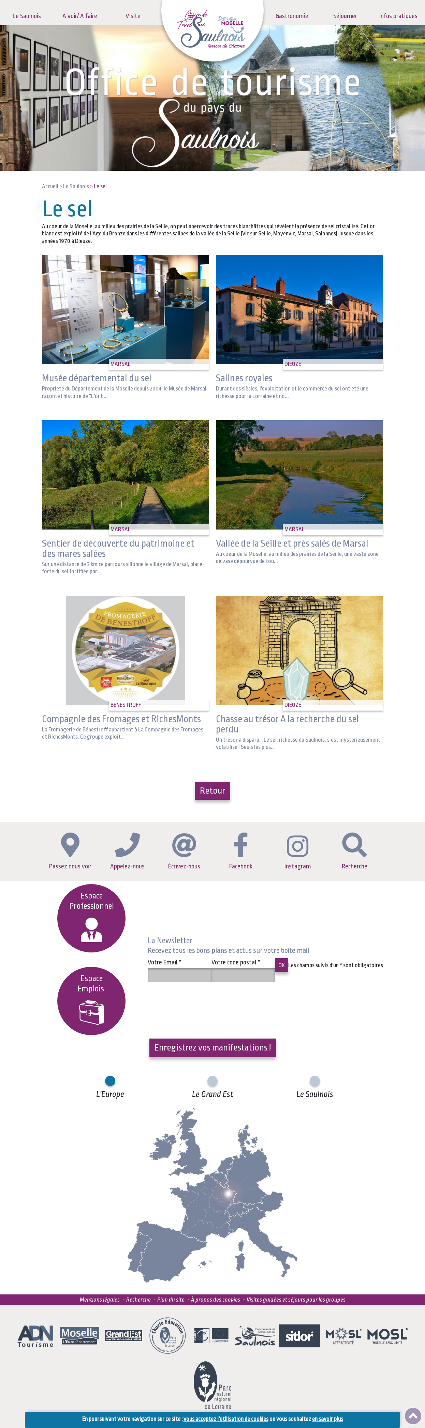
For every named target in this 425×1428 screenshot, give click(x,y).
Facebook (240, 851)
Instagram (297, 852)
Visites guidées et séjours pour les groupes (296, 1299)
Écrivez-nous (184, 851)
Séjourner (345, 16)
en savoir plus (327, 1419)
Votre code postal (235, 962)
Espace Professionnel (91, 916)
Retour (212, 790)
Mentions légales (100, 1299)
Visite (133, 16)
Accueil (50, 186)
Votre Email (164, 962)
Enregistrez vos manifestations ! (213, 1047)
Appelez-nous (127, 851)
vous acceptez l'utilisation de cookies (226, 1419)
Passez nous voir (70, 851)
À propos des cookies (215, 1299)
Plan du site (171, 1299)
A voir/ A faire (79, 16)
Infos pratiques (398, 16)
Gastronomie (292, 16)
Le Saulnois (27, 16)
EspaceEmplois (91, 999)
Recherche (354, 851)
